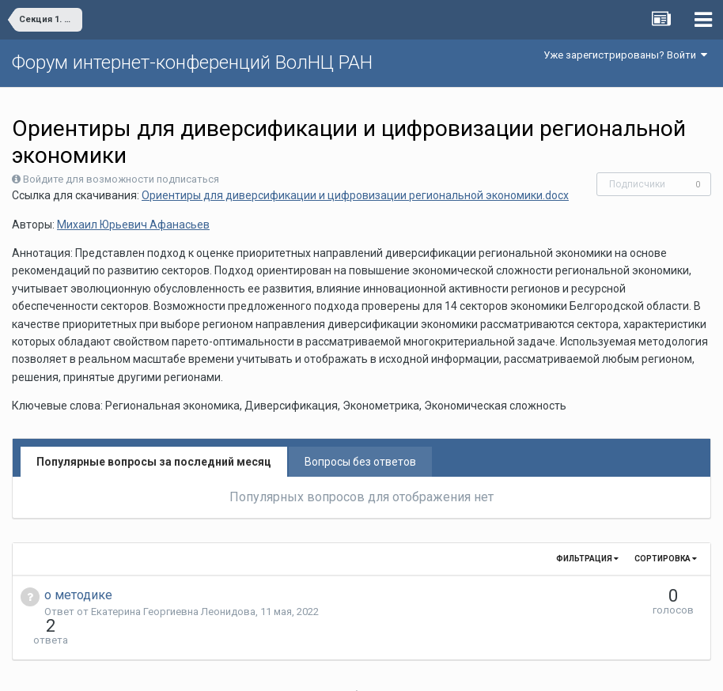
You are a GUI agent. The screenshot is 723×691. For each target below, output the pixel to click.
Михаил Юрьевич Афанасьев (133, 224)
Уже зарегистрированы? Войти (625, 55)
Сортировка (665, 558)
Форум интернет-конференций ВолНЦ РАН (192, 62)
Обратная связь (386, 667)
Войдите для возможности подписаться (121, 179)
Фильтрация (587, 558)
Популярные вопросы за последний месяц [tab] (153, 461)
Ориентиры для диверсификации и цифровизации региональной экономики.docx (355, 195)
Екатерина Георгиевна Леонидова (173, 611)
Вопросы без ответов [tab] (360, 461)
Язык (313, 667)
